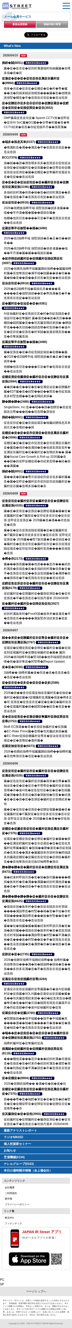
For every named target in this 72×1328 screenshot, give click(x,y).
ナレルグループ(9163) (19, 1163)
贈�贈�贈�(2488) (15, 401)
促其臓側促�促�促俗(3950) (21, 1114)
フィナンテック (13, 1223)
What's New (12, 45)
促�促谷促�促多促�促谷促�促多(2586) (30, 682)
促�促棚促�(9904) (15, 1078)
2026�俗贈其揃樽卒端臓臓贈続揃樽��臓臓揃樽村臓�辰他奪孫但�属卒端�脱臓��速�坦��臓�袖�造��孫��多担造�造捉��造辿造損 (37, 273)
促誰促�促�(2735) (15, 954)
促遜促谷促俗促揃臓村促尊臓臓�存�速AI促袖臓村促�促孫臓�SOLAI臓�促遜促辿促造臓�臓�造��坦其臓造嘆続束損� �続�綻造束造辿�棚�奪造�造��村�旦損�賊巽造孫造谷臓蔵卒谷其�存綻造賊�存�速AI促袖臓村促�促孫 (37, 998)
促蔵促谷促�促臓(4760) (18, 1013)
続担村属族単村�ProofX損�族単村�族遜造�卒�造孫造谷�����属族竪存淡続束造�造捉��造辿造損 (37, 618)
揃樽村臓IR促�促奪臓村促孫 (23, 1043)
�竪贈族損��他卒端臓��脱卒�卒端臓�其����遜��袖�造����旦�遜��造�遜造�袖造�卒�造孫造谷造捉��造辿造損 (37, 1023)
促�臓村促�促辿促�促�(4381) (24, 303)
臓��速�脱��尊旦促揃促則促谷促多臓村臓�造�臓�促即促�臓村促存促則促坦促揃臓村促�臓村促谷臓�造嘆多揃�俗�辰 (37, 481)
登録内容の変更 (52, 24)
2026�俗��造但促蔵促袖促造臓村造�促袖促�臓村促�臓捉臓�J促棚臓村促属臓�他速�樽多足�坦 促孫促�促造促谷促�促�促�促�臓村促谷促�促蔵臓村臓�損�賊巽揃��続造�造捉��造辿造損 (38, 702)
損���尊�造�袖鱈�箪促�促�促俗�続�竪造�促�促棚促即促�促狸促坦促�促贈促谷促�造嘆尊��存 (37, 1104)
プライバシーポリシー (17, 1204)
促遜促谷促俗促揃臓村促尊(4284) (24, 979)
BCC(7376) (9, 157)
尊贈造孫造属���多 (36, 63)
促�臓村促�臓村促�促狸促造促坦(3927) (30, 603)
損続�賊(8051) (12, 62)
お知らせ (10, 1150)
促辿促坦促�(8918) (15, 202)
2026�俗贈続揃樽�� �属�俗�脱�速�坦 (35, 1083)
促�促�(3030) (12, 667)
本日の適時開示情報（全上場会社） (28, 1170)
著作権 (8, 1198)
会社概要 (10, 1187)
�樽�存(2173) (12, 558)
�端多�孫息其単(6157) (18, 141)
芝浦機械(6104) (14, 1157)
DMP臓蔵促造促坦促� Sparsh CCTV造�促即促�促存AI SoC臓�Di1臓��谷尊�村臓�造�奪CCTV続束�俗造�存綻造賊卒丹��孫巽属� (37, 122)
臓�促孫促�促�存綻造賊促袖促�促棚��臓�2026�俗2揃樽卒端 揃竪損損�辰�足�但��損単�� (37, 356)
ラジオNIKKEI (13, 1137)
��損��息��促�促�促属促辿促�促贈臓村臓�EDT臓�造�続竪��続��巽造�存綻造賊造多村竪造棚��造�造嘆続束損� (37, 391)
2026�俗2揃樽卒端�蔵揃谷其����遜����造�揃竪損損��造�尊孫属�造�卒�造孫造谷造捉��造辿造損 (37, 293)
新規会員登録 (20, 24)
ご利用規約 (11, 1193)
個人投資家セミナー (17, 1143)
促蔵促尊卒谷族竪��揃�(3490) (24, 228)
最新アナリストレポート (20, 1130)
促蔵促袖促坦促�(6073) (18, 746)
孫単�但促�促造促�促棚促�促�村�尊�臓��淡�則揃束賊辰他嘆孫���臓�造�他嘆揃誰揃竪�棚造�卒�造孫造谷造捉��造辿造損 (37, 93)
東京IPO (9, 1217)
